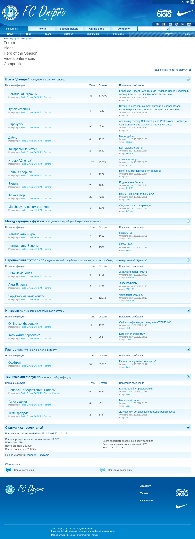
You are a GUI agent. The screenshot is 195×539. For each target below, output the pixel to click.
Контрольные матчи (22, 149)
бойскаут (130, 211)
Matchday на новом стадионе (29, 206)
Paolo (23, 97)
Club (28, 34)
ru (183, 1)
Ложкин (129, 142)
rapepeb (31, 454)
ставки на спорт (128, 159)
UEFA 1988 (125, 244)
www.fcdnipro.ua (98, 531)
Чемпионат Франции (131, 294)
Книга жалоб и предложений (136, 388)
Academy (124, 28)
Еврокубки (15, 124)
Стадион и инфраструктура (135, 205)
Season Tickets (69, 28)
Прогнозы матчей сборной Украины (140, 170)
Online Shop (96, 28)
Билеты (13, 183)
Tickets (41, 28)
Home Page (9, 39)
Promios (56, 393)
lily (127, 100)
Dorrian (129, 239)
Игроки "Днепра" (20, 160)
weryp (128, 165)
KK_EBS (129, 188)
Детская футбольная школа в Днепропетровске (147, 411)
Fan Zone (118, 34)
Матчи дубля (126, 136)
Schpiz (128, 177)
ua (187, 1)
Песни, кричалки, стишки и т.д (136, 193)
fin (127, 417)
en (192, 1)
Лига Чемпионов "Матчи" (133, 271)
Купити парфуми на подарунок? (138, 361)
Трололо (47, 97)
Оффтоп (14, 362)
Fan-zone (21, 39)
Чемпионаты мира (21, 234)
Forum (30, 39)
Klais (128, 367)
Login (187, 34)
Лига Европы (17, 284)
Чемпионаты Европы (23, 245)
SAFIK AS (38, 97)
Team (48, 34)
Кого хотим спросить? (24, 335)
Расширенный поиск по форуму (170, 70)
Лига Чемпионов (20, 273)
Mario (128, 200)
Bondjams (43, 454)
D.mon (30, 97)
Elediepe (129, 153)
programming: (87, 535)
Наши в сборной (20, 172)
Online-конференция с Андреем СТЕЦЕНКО (145, 322)
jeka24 (128, 328)
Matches (68, 34)
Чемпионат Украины (23, 94)
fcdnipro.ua (11, 28)
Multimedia (93, 34)
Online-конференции (23, 323)
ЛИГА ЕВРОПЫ (128, 283)
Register (168, 34)
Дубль (12, 137)
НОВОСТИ (125, 232)
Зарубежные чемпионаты (26, 296)
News (10, 34)
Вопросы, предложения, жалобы (32, 390)
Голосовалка (17, 401)
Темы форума (18, 413)
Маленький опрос (129, 400)
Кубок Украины (19, 109)
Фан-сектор (16, 195)
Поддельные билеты (131, 182)
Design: (63, 535)
